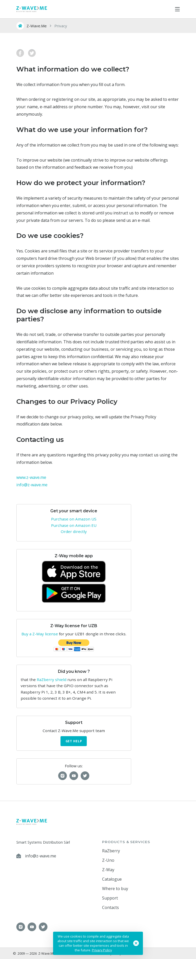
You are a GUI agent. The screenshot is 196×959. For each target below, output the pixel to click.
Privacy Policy (102, 950)
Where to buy (115, 888)
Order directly (74, 531)
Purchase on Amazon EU (73, 525)
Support (110, 898)
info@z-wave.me (31, 485)
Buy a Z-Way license (39, 633)
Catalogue (112, 879)
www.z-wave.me (31, 477)
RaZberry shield (51, 679)
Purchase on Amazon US (73, 518)
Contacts (110, 907)
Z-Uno (108, 860)
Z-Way (108, 869)
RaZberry (111, 851)
